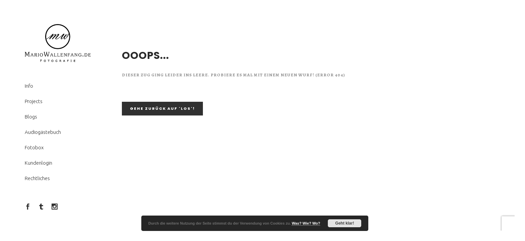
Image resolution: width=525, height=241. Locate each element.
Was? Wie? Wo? (306, 223)
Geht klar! (344, 223)
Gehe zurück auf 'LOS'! (162, 108)
